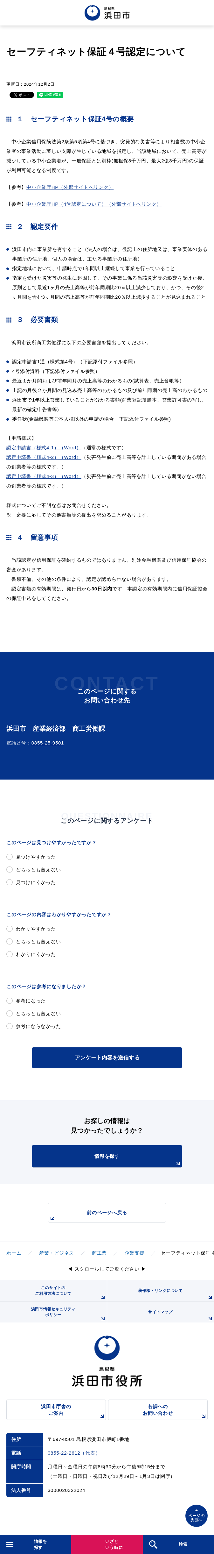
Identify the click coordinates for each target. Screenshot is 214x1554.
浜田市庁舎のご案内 (73, 1412)
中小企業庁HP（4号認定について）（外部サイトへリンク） (94, 204)
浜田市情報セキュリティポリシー (69, 1314)
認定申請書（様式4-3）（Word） (43, 476)
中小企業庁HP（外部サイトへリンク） (70, 187)
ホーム (13, 1253)
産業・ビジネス (56, 1253)
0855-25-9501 (47, 742)
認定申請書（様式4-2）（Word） (43, 457)
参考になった (31, 1000)
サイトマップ (181, 1316)
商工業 (99, 1253)
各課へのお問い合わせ (175, 1412)
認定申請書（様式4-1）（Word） (43, 447)
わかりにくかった (36, 954)
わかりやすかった (36, 928)
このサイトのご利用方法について (71, 1293)
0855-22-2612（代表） (74, 1453)
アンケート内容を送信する (107, 1057)
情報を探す (138, 1160)
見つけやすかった (36, 856)
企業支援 (135, 1253)
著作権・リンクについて (176, 1294)
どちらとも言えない (38, 869)
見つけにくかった (36, 882)
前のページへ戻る (87, 1216)
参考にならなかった (38, 1026)
